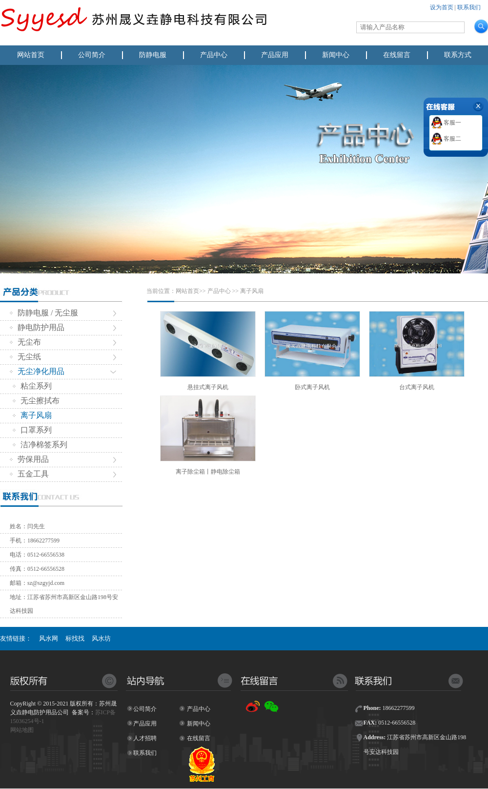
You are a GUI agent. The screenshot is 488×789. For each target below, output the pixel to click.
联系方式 (457, 55)
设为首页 (441, 7)
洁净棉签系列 (40, 444)
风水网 (48, 638)
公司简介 (91, 55)
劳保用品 (29, 459)
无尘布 (25, 342)
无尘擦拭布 (36, 400)
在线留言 (396, 55)
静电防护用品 (37, 327)
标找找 (74, 638)
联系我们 (469, 7)
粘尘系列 (32, 386)
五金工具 (29, 474)
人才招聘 (145, 738)
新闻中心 (335, 55)
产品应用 (274, 55)
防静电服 (152, 55)
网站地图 (22, 730)
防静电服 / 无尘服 (44, 313)
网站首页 (30, 55)
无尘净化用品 (37, 371)
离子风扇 (32, 415)
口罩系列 (32, 430)
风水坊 (101, 638)
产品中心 (213, 55)
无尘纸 (25, 357)
